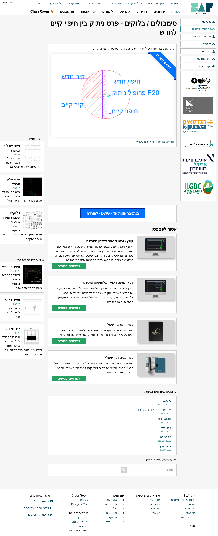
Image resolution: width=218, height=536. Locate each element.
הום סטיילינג (117, 508)
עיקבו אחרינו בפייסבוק (38, 508)
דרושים (40, 3)
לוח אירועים (54, 3)
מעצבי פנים (153, 504)
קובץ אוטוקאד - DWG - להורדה (113, 213)
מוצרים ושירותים (93, 3)
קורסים (84, 499)
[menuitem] (173, 3)
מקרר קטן (165, 436)
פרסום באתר (188, 508)
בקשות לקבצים (205, 66)
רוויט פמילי (207, 52)
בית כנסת (166, 400)
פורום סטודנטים (115, 512)
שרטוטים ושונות (204, 37)
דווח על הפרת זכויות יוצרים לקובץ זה (153, 141)
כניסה (4, 3)
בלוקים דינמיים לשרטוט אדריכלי (153, 409)
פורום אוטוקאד (115, 517)
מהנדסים (155, 508)
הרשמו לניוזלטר (42, 501)
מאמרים (175, 3)
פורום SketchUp (114, 521)
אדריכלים (154, 499)
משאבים (208, 44)
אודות (192, 504)
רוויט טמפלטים (205, 59)
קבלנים (155, 512)
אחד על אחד (72, 3)
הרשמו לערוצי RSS (40, 514)
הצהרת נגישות (187, 517)
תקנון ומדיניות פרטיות (183, 499)
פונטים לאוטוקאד (78, 530)
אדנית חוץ (165, 446)
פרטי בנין (208, 22)
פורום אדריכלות (115, 499)
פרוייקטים (161, 3)
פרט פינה (165, 427)
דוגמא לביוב (164, 418)
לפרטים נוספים (69, 266)
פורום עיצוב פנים (114, 504)
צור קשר (190, 512)
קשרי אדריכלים (114, 3)
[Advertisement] (112, 175)
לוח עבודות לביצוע (141, 3)
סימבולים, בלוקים (203, 29)
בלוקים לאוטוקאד (78, 521)
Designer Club (79, 504)
